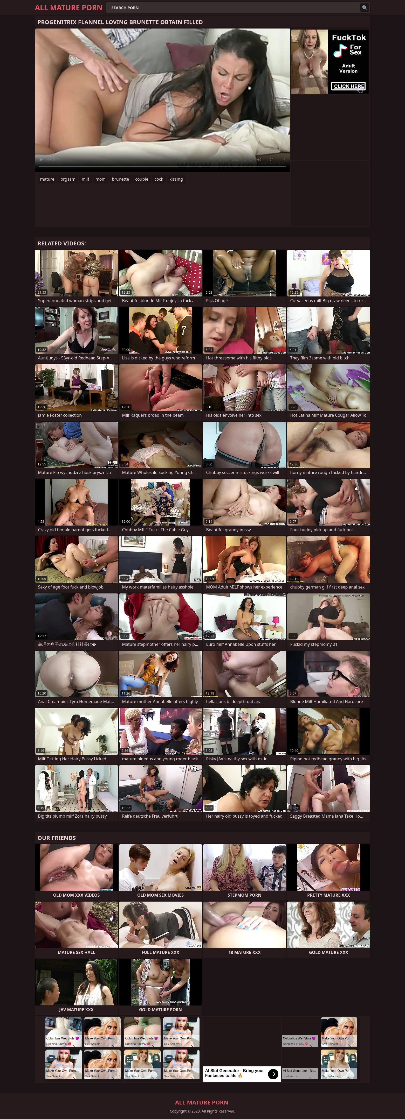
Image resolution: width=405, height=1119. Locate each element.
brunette (120, 179)
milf (85, 179)
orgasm (67, 179)
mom (100, 179)
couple (141, 179)
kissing (176, 179)
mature (47, 179)
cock (158, 179)
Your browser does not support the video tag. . (162, 100)
